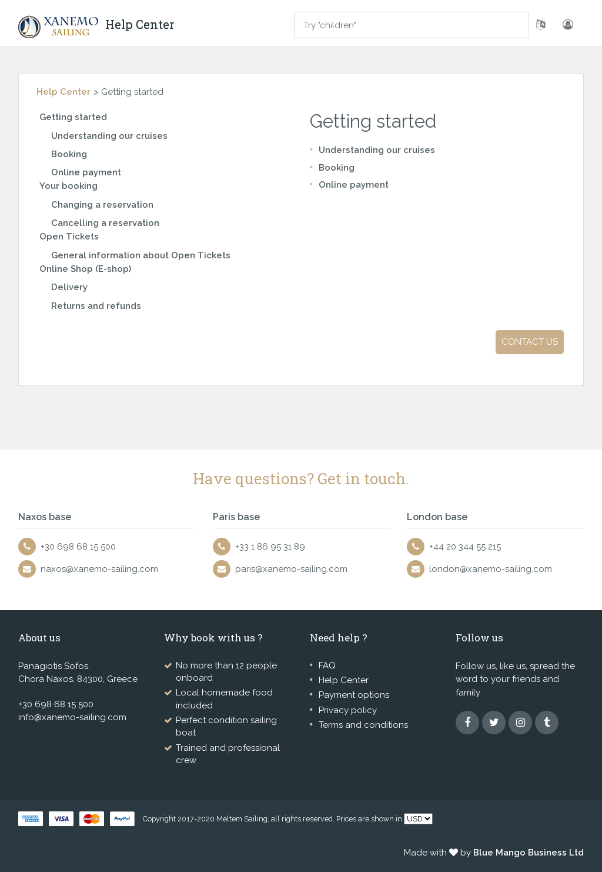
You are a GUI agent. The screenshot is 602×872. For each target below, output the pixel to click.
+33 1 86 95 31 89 (270, 546)
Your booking (68, 186)
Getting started (73, 117)
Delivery (69, 287)
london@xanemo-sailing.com (490, 569)
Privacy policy (348, 710)
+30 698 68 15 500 (78, 546)
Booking (69, 154)
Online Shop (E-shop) (85, 269)
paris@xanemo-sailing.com (291, 569)
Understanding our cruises (109, 136)
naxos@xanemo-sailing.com (99, 569)
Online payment (86, 172)
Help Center (63, 91)
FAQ (327, 665)
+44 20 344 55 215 (465, 546)
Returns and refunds (96, 306)
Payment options (354, 695)
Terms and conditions (363, 725)
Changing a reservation (102, 204)
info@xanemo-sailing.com (72, 717)
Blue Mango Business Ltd (528, 852)
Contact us (529, 342)
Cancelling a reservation (105, 223)
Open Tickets (69, 236)
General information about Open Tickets (140, 255)
